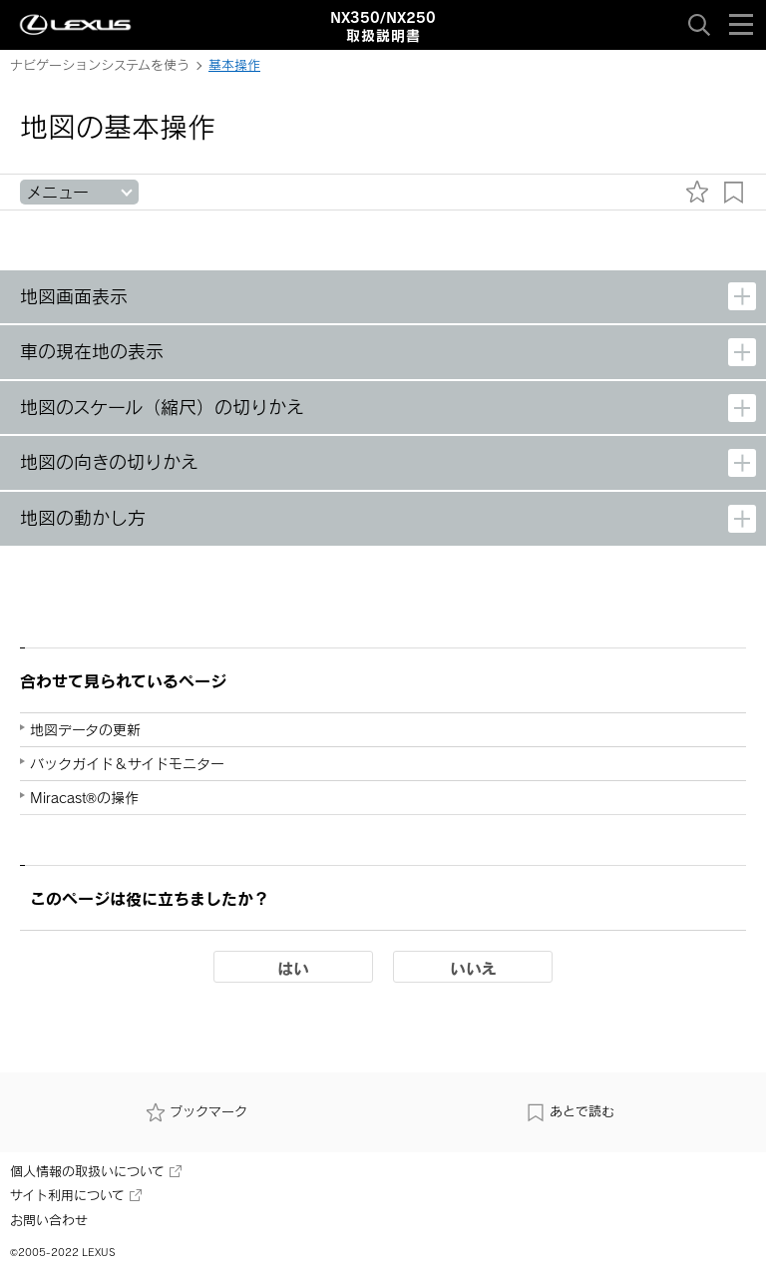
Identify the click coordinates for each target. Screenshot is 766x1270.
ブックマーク (196, 1111)
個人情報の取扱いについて (96, 1171)
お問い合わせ (49, 1220)
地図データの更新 (85, 729)
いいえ (473, 968)
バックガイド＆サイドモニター (127, 763)
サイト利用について (76, 1195)
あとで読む (570, 1111)
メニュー (57, 192)
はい (293, 968)
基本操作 (234, 65)
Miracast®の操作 (84, 797)
